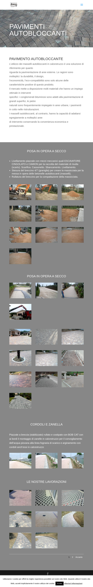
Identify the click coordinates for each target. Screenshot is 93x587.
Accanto (78, 557)
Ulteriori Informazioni (73, 583)
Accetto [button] (59, 583)
